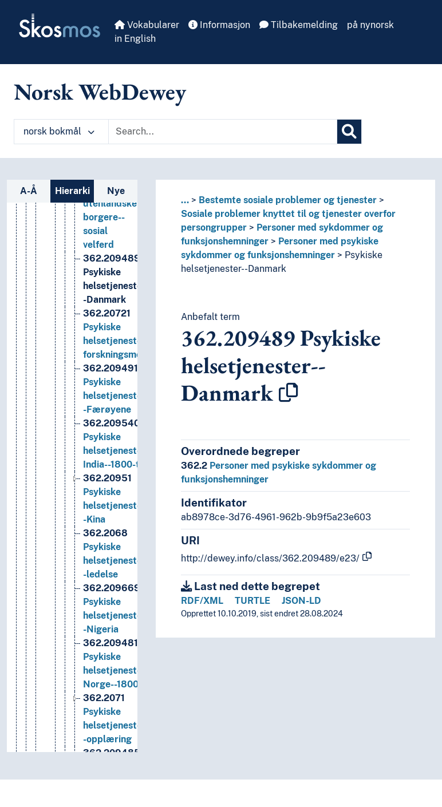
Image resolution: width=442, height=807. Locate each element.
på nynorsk (370, 24)
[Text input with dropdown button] (222, 131)
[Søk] (349, 131)
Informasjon (219, 24)
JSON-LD (301, 600)
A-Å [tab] (28, 190)
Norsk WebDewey (100, 91)
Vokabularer (147, 24)
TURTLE (252, 600)
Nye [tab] (116, 190)
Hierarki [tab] (72, 190)
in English (135, 38)
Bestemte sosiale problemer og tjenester (288, 200)
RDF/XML (202, 600)
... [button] (185, 200)
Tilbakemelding (298, 24)
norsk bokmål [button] (58, 131)
